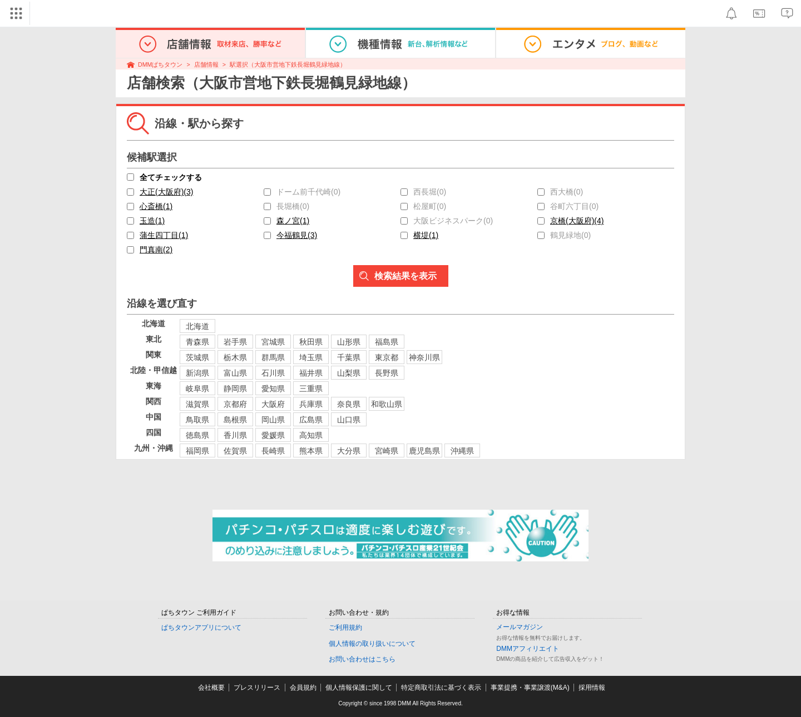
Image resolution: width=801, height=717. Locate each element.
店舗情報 (206, 64)
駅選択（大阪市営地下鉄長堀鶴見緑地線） (288, 64)
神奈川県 (424, 357)
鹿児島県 (424, 450)
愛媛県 (273, 435)
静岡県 (235, 388)
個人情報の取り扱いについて (372, 644)
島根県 (235, 419)
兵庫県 (311, 404)
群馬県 (273, 357)
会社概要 (211, 687)
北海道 (197, 326)
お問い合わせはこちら (362, 659)
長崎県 (273, 450)
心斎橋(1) (156, 206)
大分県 (348, 450)
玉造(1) (152, 220)
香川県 (235, 435)
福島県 (386, 341)
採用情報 (591, 687)
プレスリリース (257, 687)
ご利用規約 (345, 627)
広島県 (311, 419)
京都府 (235, 404)
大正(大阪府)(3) (166, 191)
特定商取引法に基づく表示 (441, 687)
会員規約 (303, 687)
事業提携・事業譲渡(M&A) (530, 687)
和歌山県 (386, 404)
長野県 (386, 373)
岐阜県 (197, 388)
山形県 (348, 341)
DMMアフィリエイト (527, 649)
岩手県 (235, 341)
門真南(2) (156, 249)
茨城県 (197, 357)
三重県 (311, 388)
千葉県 (348, 357)
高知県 (311, 435)
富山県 (235, 373)
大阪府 (273, 404)
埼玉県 (311, 357)
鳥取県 (197, 419)
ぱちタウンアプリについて (201, 627)
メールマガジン (519, 627)
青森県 (197, 341)
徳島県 (197, 435)
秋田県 (311, 341)
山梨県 (348, 373)
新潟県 (197, 373)
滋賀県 (197, 404)
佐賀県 (235, 450)
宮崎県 (386, 450)
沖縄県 (462, 450)
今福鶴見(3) (296, 235)
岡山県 (273, 419)
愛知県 (273, 388)
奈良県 (348, 404)
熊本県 (311, 450)
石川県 (273, 373)
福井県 (311, 373)
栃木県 (235, 357)
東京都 (386, 357)
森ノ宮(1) (292, 220)
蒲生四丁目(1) (164, 235)
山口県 (348, 419)
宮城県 (273, 341)
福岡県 (197, 450)
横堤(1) (425, 235)
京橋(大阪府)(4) (577, 220)
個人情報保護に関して (358, 687)
